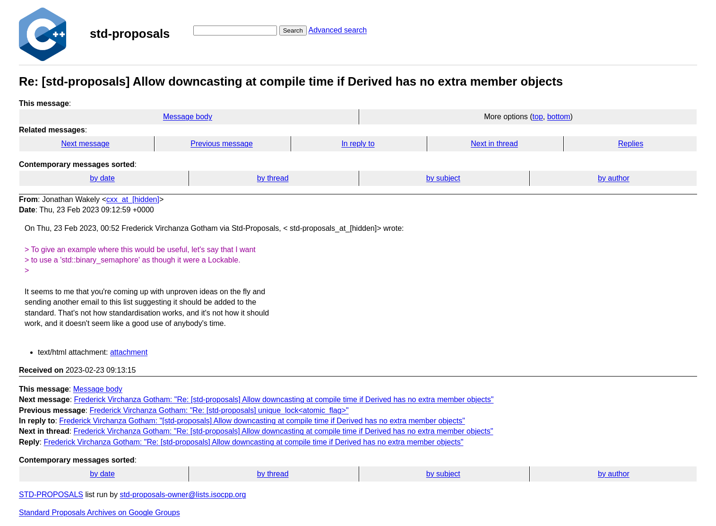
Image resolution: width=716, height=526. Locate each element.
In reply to (357, 144)
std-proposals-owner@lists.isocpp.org (183, 495)
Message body (187, 117)
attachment (128, 352)
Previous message (221, 144)
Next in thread (494, 144)
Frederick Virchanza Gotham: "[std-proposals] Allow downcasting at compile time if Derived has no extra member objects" (262, 421)
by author (614, 178)
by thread (273, 178)
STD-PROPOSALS (51, 495)
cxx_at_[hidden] (132, 199)
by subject (443, 178)
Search (293, 30)
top (538, 117)
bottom (558, 117)
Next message (85, 144)
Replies (630, 144)
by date (102, 178)
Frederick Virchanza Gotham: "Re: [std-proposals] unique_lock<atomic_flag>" (218, 410)
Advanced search (337, 30)
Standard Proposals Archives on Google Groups (99, 512)
